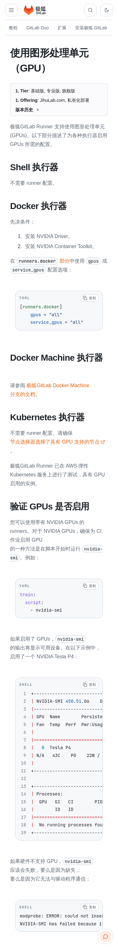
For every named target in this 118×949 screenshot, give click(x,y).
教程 (13, 27)
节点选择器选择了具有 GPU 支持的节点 (57, 440)
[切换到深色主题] (106, 10)
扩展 (62, 27)
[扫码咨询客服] (105, 936)
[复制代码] (89, 297)
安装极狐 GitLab (91, 27)
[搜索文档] (90, 10)
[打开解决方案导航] (11, 10)
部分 (42, 260)
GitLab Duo (37, 27)
